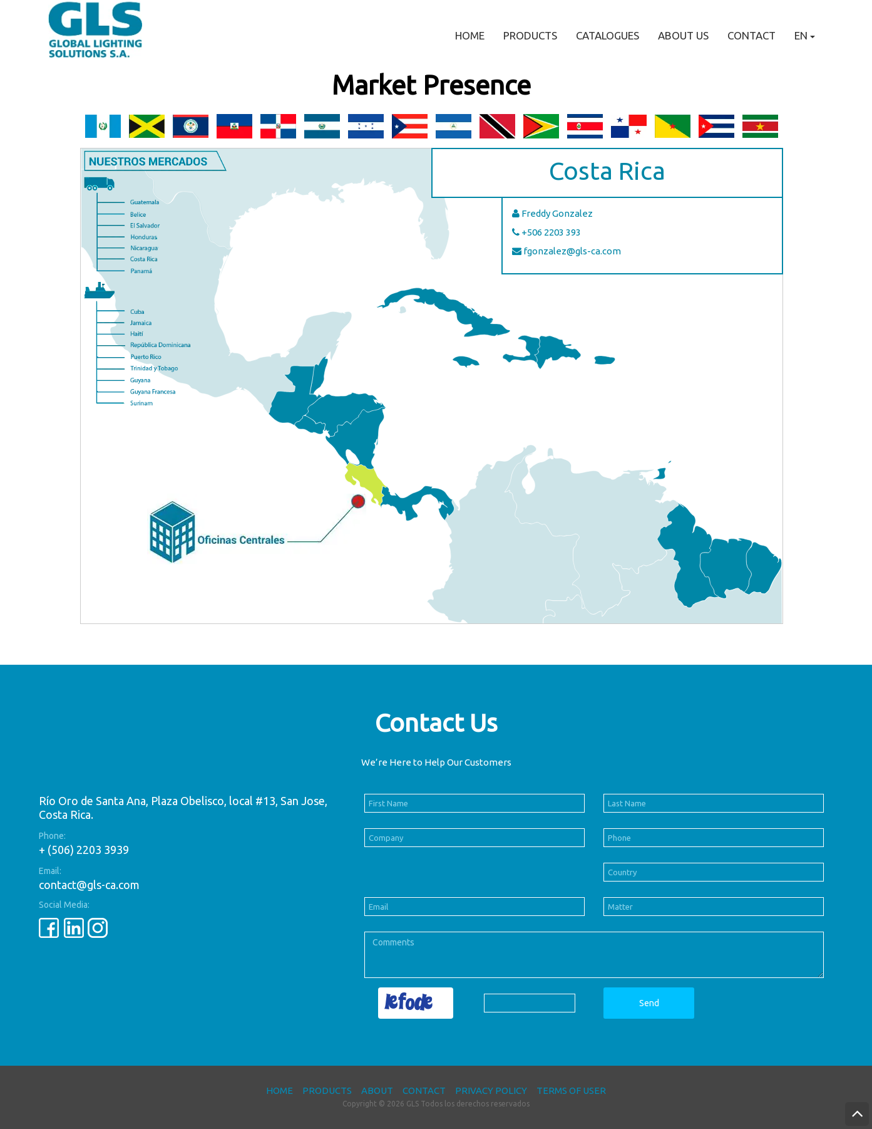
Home (470, 35)
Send (649, 1003)
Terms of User (571, 1090)
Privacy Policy (491, 1090)
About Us (683, 35)
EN (804, 35)
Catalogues (607, 35)
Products (530, 35)
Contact (751, 35)
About (377, 1090)
